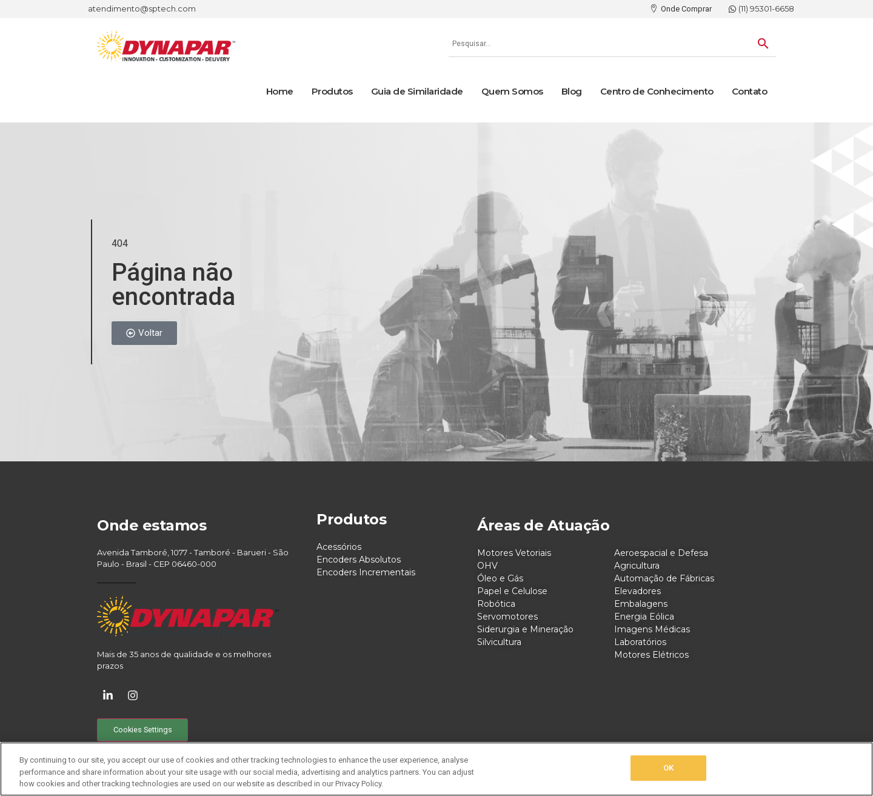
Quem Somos (512, 91)
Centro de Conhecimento (657, 91)
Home (279, 91)
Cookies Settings (142, 729)
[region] (436, 769)
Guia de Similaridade (417, 91)
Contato (750, 91)
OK (668, 767)
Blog (571, 91)
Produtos (332, 91)
